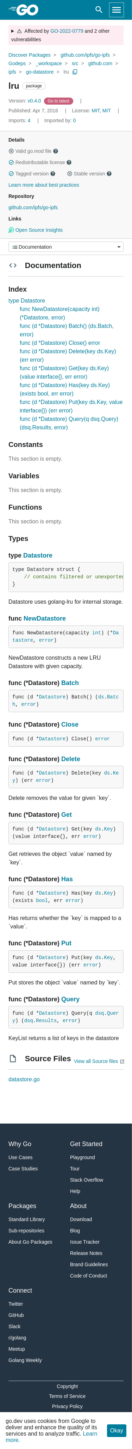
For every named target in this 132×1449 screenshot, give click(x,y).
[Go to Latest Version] (59, 101)
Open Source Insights (35, 230)
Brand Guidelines (89, 1264)
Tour (75, 1168)
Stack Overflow (86, 1180)
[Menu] (66, 247)
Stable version (89, 173)
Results (46, 1021)
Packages (22, 1205)
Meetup (16, 1349)
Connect (20, 1290)
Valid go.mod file (33, 151)
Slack (14, 1326)
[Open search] (99, 10)
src (75, 63)
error (46, 640)
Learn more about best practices (43, 185)
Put (66, 943)
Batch (70, 682)
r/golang (17, 1338)
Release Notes (86, 1253)
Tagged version (32, 173)
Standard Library (26, 1219)
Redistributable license (40, 162)
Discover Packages (29, 55)
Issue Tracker (85, 1242)
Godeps (17, 63)
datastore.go (24, 1079)
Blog (75, 1230)
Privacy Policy (67, 1406)
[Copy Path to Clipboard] (75, 72)
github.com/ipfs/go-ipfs (85, 55)
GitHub (16, 1315)
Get (66, 814)
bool (42, 900)
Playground (82, 1157)
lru (66, 72)
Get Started (86, 1144)
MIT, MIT (101, 110)
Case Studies (23, 1168)
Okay (116, 1431)
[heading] (29, 9)
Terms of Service (67, 1396)
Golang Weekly (25, 1360)
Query (70, 999)
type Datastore (26, 301)
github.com (100, 63)
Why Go (19, 1144)
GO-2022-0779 (66, 31)
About (78, 1205)
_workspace (49, 63)
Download (81, 1219)
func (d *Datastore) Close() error (60, 343)
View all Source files (96, 1061)
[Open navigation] (116, 10)
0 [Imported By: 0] (60, 120)
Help (75, 1191)
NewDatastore (45, 618)
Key (108, 829)
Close (69, 724)
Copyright (67, 1386)
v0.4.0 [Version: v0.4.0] (25, 101)
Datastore (37, 555)
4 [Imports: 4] (20, 120)
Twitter (15, 1304)
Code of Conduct (88, 1276)
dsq (99, 1013)
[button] (11, 151)
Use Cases (20, 1157)
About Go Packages (30, 1242)
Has (67, 879)
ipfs (12, 72)
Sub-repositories (26, 1230)
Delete (70, 759)
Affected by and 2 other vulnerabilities (60, 35)
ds (101, 697)
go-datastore (40, 72)
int (96, 633)
